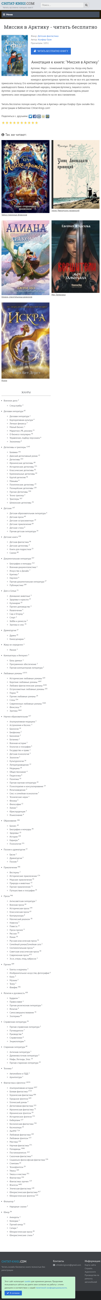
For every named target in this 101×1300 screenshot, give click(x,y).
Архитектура (16, 1077)
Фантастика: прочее (19, 1181)
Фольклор (8, 1201)
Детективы (15, 459)
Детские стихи (17, 527)
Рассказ (13, 933)
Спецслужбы (16, 405)
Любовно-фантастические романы (26, 685)
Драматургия (10, 630)
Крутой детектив (18, 477)
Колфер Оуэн (45, 39)
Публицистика (16, 585)
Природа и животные (20, 883)
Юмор (6, 1212)
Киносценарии (17, 639)
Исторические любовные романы (26, 678)
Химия (13, 807)
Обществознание (18, 771)
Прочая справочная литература (24, 1026)
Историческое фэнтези (21, 1116)
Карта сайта (90, 1264)
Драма (13, 635)
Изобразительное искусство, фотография (29, 973)
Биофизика (15, 732)
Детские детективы (19, 545)
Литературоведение (19, 764)
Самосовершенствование (22, 1012)
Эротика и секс (17, 624)
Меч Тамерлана (59, 294)
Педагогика (15, 775)
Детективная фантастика (21, 1105)
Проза (7, 896)
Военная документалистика (23, 567)
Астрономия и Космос (20, 725)
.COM (17, 3)
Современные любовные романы (26, 703)
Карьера (14, 840)
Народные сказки (18, 1206)
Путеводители (16, 1030)
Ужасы (13, 1170)
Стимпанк (14, 1163)
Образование (10, 820)
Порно (13, 692)
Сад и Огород (16, 614)
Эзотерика (15, 1016)
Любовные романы (13, 673)
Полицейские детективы (21, 488)
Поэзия (13, 861)
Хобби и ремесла (18, 621)
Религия (13, 1009)
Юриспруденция (17, 811)
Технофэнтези (16, 1167)
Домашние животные (20, 596)
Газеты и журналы (18, 969)
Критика (13, 574)
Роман (13, 937)
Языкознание (16, 815)
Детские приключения (20, 524)
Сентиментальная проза (21, 947)
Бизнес (13, 825)
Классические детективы (22, 470)
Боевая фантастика (19, 1091)
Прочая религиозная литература (25, 1005)
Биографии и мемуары (20, 563)
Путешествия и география (22, 890)
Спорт (12, 617)
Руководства (15, 1034)
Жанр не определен (13, 644)
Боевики (14, 452)
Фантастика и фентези (14, 1082)
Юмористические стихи (21, 1235)
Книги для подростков (20, 549)
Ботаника (14, 739)
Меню (8, 14)
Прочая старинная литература (24, 1062)
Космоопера (15, 1127)
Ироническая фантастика (22, 1109)
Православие (16, 1001)
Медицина (14, 768)
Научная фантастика (19, 1145)
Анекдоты (14, 1217)
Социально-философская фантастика (27, 1159)
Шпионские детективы (20, 502)
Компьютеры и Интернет (16, 655)
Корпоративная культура (21, 420)
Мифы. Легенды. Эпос (20, 1059)
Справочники (16, 1037)
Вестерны (14, 872)
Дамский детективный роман (24, 456)
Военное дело (10, 400)
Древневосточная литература (24, 1055)
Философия (15, 804)
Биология (14, 728)
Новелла (14, 922)
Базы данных (16, 660)
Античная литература (20, 1052)
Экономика (15, 441)
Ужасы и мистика (18, 1174)
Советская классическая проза (24, 951)
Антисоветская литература (22, 901)
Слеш (12, 700)
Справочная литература (15, 1021)
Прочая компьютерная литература (26, 667)
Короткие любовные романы (23, 682)
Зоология (14, 757)
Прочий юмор (16, 1224)
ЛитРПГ (13, 1131)
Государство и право (19, 750)
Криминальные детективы (22, 473)
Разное (13, 649)
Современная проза (19, 955)
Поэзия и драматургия (14, 849)
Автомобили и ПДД (19, 1073)
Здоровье (14, 833)
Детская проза (16, 517)
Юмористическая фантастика (23, 1192)
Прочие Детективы (19, 491)
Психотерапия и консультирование (26, 786)
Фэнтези (14, 1185)
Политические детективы (22, 484)
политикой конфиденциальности (51, 1287)
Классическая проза (19, 912)
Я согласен (15, 1293)
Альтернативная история (21, 1088)
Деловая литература (13, 411)
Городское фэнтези (19, 1098)
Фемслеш (14, 707)
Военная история (18, 743)
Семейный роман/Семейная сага (25, 944)
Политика (14, 779)
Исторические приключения (23, 876)
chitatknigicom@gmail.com (68, 1264)
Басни (12, 854)
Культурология (17, 761)
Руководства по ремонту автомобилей (92, 1278)
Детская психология (19, 754)
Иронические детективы (21, 463)
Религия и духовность (14, 993)
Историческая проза (19, 908)
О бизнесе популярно (20, 434)
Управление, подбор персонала (25, 437)
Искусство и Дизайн (19, 570)
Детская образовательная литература (28, 513)
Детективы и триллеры (15, 447)
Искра (4, 380)
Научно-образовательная (16, 716)
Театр (12, 983)
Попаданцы (15, 1149)
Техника (7, 1068)
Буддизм (14, 998)
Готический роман (18, 1102)
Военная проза (17, 904)
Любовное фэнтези (19, 1138)
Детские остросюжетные (22, 520)
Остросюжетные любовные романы (27, 689)
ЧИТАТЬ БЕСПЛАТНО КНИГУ (52, 51)
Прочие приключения (20, 886)
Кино (12, 976)
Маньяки (14, 481)
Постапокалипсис (18, 1152)
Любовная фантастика (20, 1134)
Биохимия (14, 736)
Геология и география (20, 746)
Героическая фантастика (21, 1095)
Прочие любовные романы (23, 696)
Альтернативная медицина (22, 721)
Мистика (14, 1141)
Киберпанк (15, 1120)
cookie (28, 1281)
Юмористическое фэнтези (22, 1195)
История (14, 836)
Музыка (13, 980)
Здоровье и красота (19, 599)
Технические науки (19, 797)
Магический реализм (20, 919)
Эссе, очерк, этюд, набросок (23, 958)
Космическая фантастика (21, 1124)
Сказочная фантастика (20, 1156)
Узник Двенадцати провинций (65, 210)
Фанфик (13, 987)
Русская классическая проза (23, 940)
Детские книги (11, 537)
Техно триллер (17, 495)
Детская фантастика (48, 35)
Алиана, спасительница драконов (16, 296)
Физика (13, 800)
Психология (15, 843)
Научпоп (14, 578)
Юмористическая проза (21, 1231)
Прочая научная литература (23, 782)
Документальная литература (17, 558)
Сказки (13, 552)
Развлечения (16, 610)
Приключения (10, 867)
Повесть (13, 926)
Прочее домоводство (20, 606)
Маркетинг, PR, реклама (21, 430)
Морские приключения (21, 879)
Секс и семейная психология (24, 793)
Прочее (7, 964)
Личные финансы (18, 423)
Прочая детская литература (23, 531)
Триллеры (14, 499)
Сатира (13, 1228)
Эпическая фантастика (20, 1188)
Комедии (14, 1221)
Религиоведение (18, 790)
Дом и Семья (10, 590)
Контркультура (16, 915)
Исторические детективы (22, 466)
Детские (8, 508)
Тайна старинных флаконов (14, 214)
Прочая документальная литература (27, 581)
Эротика (13, 710)
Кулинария (15, 603)
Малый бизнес (17, 427)
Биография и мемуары (20, 829)
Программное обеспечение (23, 664)
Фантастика (15, 1177)
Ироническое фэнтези (20, 1113)
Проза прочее (16, 930)
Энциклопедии (17, 1041)
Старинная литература (14, 1047)
